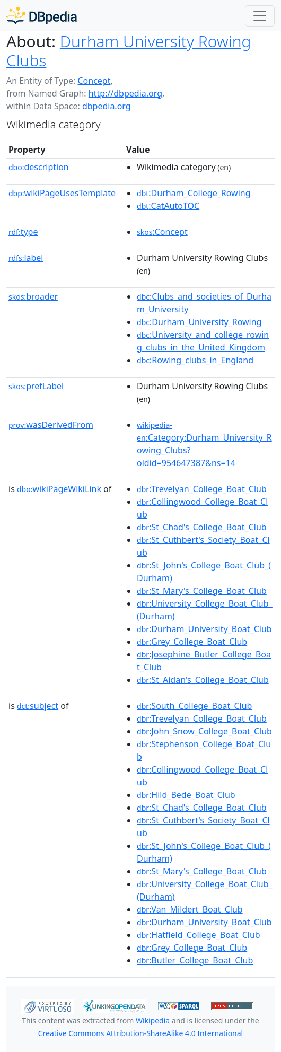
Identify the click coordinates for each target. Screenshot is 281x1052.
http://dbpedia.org (125, 93)
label (25, 258)
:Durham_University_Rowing (199, 322)
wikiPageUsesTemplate (62, 193)
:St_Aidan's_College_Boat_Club (203, 680)
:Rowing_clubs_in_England (195, 360)
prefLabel (36, 386)
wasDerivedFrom (50, 425)
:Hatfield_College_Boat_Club (198, 935)
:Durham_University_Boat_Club (204, 629)
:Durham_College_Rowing (193, 193)
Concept (93, 80)
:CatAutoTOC (168, 206)
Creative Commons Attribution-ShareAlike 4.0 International (140, 1033)
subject (37, 706)
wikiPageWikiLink (59, 489)
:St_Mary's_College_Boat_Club (202, 591)
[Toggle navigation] (260, 16)
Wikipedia (153, 1020)
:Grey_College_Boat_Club (192, 641)
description (38, 167)
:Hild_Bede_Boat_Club (186, 795)
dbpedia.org (106, 106)
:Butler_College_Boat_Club (195, 960)
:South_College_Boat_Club (194, 706)
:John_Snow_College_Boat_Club (204, 731)
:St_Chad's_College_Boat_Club (202, 527)
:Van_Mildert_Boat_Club (190, 909)
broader (33, 296)
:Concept (162, 232)
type (23, 232)
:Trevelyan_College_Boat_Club (202, 489)
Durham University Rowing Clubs (128, 50)
